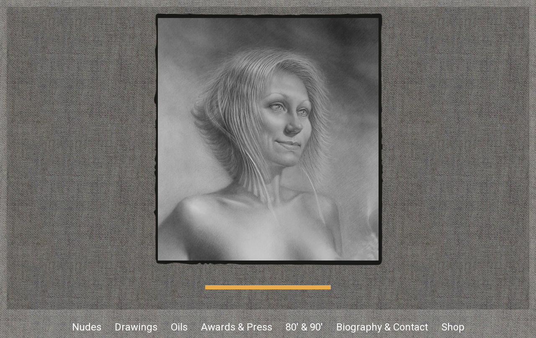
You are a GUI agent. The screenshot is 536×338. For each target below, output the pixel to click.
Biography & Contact (382, 327)
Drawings (136, 327)
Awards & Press (236, 327)
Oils (179, 327)
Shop (452, 327)
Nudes (86, 327)
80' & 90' (304, 327)
